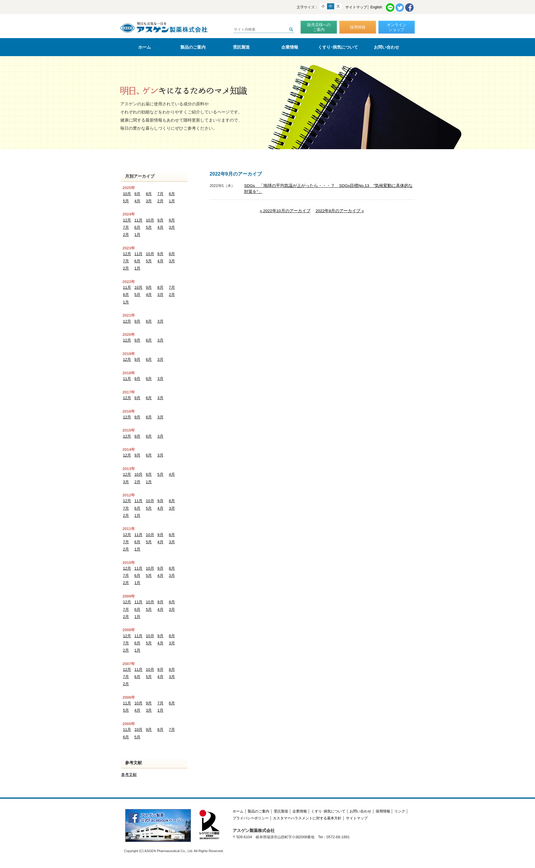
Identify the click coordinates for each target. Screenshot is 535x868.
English (376, 7)
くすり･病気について (338, 47)
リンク (399, 811)
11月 (138, 220)
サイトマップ (356, 7)
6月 (172, 193)
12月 (127, 220)
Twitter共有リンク (400, 7)
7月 (160, 193)
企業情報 (289, 47)
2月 (160, 201)
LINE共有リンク (390, 7)
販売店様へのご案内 (319, 27)
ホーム (144, 47)
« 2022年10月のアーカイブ (285, 211)
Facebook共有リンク (409, 7)
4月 (137, 201)
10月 (127, 193)
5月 (126, 201)
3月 (149, 201)
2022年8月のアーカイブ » (340, 211)
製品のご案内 (193, 47)
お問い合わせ (386, 47)
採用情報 (357, 27)
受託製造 (241, 47)
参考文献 (129, 774)
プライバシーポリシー (251, 818)
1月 (172, 201)
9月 (137, 193)
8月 (149, 193)
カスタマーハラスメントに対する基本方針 (307, 818)
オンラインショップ (396, 27)
